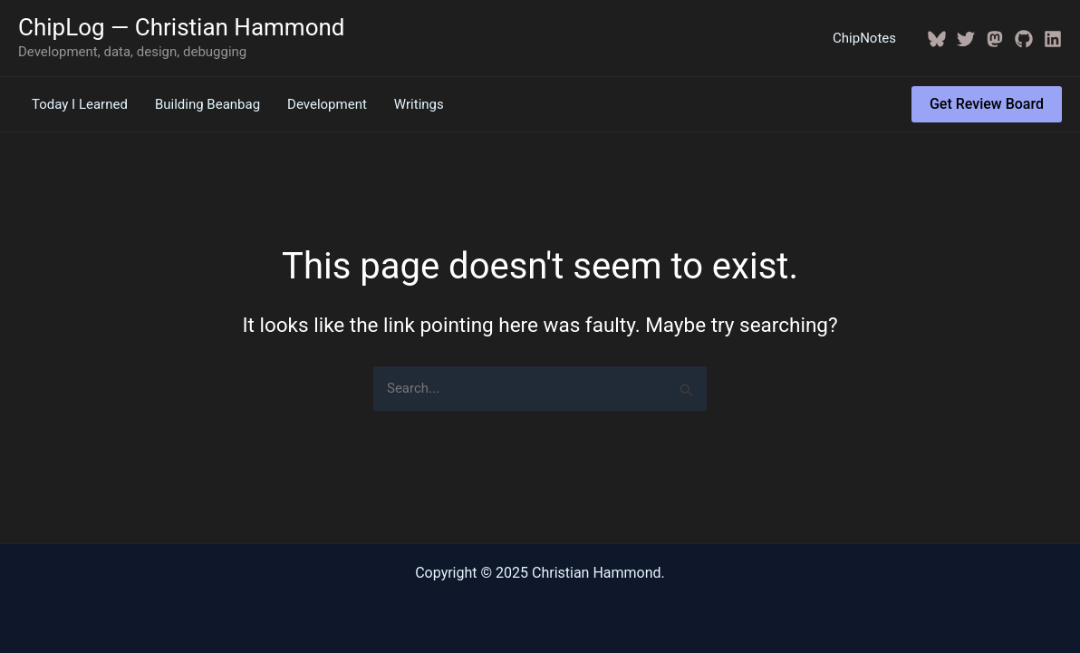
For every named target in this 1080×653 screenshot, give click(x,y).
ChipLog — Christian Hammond (181, 27)
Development (327, 104)
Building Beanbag (207, 104)
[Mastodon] (995, 39)
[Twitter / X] (966, 39)
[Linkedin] (1053, 39)
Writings (419, 104)
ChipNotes (864, 38)
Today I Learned (80, 104)
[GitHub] (1024, 39)
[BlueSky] (937, 39)
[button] (986, 104)
